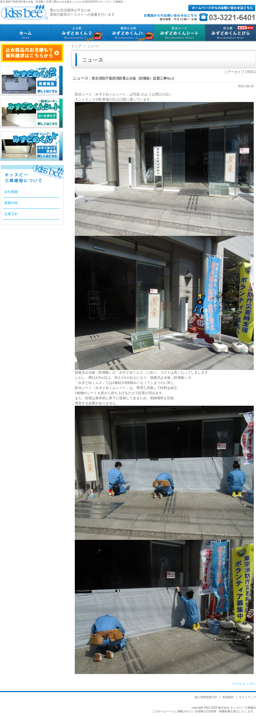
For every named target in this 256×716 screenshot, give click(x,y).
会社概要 (11, 192)
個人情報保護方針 (206, 697)
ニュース (80, 78)
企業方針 (11, 214)
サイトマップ (247, 697)
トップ (76, 46)
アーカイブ (235, 72)
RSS (250, 72)
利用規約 (228, 697)
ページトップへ (244, 684)
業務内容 (11, 203)
